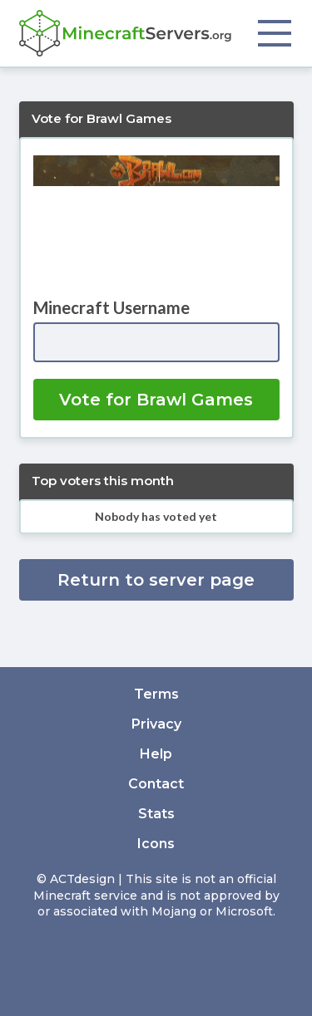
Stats (156, 814)
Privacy (156, 724)
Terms (156, 694)
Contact (156, 784)
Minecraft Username (111, 307)
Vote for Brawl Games (156, 400)
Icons (156, 844)
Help (156, 754)
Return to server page (156, 580)
